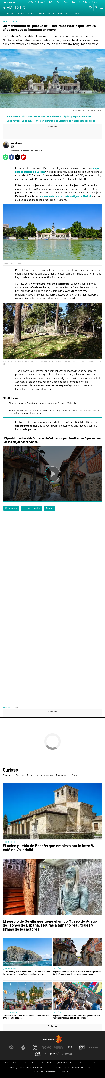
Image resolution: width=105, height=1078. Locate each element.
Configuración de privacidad (83, 1067)
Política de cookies (44, 1067)
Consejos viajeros (45, 13)
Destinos (20, 13)
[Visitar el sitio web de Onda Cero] (82, 1047)
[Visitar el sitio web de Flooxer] (67, 1054)
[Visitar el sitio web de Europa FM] (93, 1047)
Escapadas (8, 13)
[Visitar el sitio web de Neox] (35, 1047)
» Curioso (14, 707)
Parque (49, 508)
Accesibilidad (65, 1072)
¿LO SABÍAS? (8, 917)
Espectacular (63, 13)
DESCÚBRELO (9, 842)
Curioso (76, 13)
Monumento (11, 508)
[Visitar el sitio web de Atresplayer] (52, 1054)
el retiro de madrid (31, 508)
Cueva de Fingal (70, 2)
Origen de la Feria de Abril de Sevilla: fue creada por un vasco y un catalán (26, 1016)
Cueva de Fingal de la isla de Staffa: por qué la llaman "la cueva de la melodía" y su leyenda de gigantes (26, 972)
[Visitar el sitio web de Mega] (58, 1047)
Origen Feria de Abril (85, 2)
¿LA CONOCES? (9, 968)
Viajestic (6, 707)
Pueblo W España (30, 2)
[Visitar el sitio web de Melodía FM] (38, 1054)
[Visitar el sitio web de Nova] (46, 1047)
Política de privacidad (28, 1067)
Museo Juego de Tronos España (50, 2)
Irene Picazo (17, 142)
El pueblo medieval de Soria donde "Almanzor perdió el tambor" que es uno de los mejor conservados (77, 972)
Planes (30, 13)
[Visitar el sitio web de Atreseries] (70, 1047)
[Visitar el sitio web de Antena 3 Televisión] (11, 1047)
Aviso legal (14, 1067)
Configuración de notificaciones (46, 1072)
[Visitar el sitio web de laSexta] (23, 1047)
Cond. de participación (61, 1067)
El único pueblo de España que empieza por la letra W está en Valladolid (43, 403)
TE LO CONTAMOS (10, 1012)
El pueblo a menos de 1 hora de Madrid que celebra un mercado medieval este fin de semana (76, 1016)
